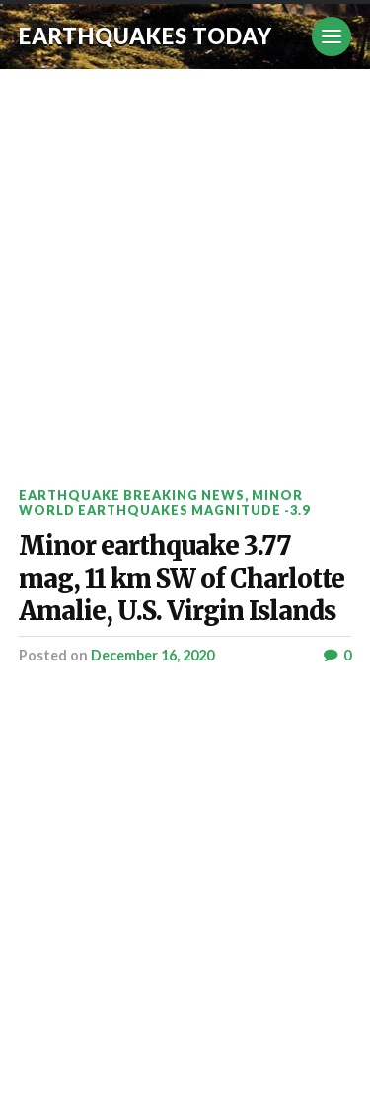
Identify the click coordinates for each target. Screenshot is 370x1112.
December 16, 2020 (152, 655)
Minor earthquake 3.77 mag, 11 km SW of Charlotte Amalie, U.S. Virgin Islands (181, 578)
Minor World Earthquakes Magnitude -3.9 (164, 502)
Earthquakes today (145, 36)
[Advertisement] (185, 264)
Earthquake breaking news (132, 495)
